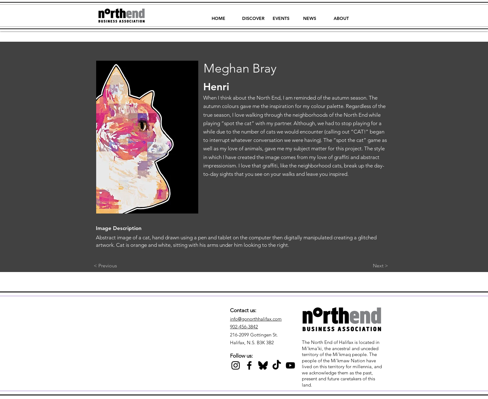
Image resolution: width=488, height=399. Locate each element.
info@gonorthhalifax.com (256, 319)
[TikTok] (276, 365)
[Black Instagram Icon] (235, 365)
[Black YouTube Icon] (290, 365)
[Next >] (372, 266)
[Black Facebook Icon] (249, 365)
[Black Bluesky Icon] (263, 365)
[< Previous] (114, 266)
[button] (253, 15)
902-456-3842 (244, 327)
